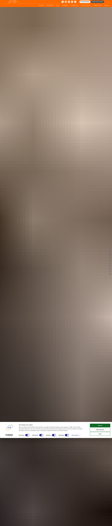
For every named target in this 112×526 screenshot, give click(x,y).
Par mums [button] (41, 5)
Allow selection (100, 517)
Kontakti (106, 5)
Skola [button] (57, 5)
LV (107, 1)
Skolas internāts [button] (86, 5)
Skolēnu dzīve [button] (74, 5)
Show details (75, 523)
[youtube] (69, 2)
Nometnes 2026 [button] (98, 5)
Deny (100, 521)
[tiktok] (75, 2)
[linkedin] (72, 2)
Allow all (100, 513)
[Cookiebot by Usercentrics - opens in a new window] (9, 523)
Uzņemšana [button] (65, 5)
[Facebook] (63, 2)
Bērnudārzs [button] (50, 5)
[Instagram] (66, 2)
